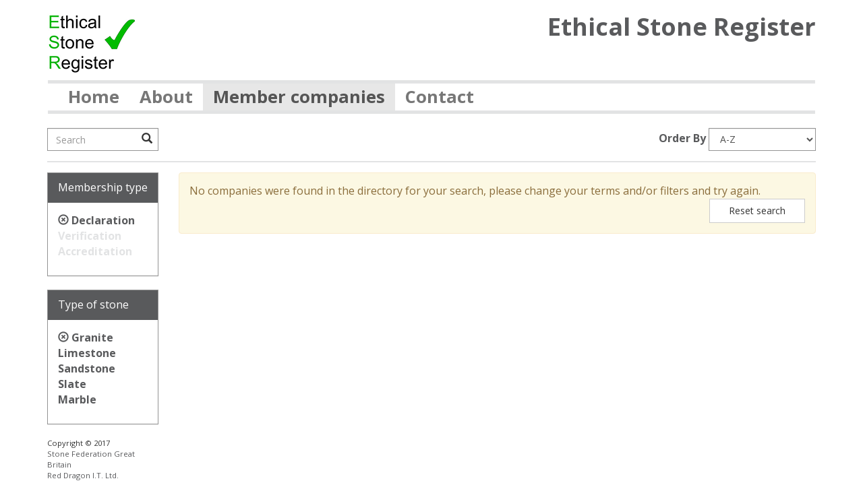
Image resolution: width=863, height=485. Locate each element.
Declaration (103, 220)
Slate (72, 384)
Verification (89, 235)
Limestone (87, 353)
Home (93, 96)
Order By (682, 138)
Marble (77, 399)
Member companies (299, 96)
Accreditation (95, 251)
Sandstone (86, 368)
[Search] (102, 139)
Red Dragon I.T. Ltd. (83, 475)
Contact (439, 96)
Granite (92, 337)
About (166, 96)
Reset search (757, 210)
